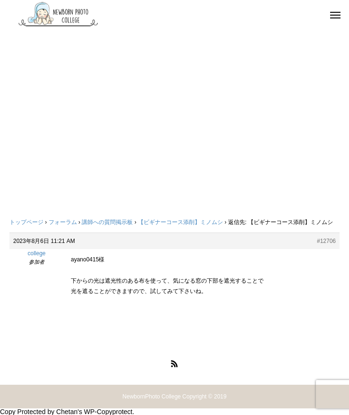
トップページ (26, 222)
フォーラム (63, 222)
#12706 (326, 241)
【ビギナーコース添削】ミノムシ (180, 222)
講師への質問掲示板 (107, 222)
